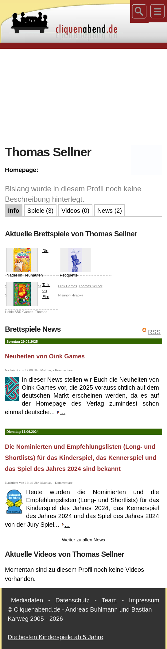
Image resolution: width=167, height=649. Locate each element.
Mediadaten (27, 600)
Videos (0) (75, 210)
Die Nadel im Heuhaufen (27, 262)
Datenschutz (72, 600)
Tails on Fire (28, 292)
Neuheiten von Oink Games (45, 356)
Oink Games (67, 286)
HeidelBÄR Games (19, 312)
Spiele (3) (40, 210)
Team (109, 600)
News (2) (109, 210)
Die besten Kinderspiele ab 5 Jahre (55, 637)
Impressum (144, 600)
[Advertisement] (86, 96)
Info (13, 210)
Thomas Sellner (90, 286)
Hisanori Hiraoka (70, 295)
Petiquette (75, 262)
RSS (154, 332)
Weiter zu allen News (83, 539)
